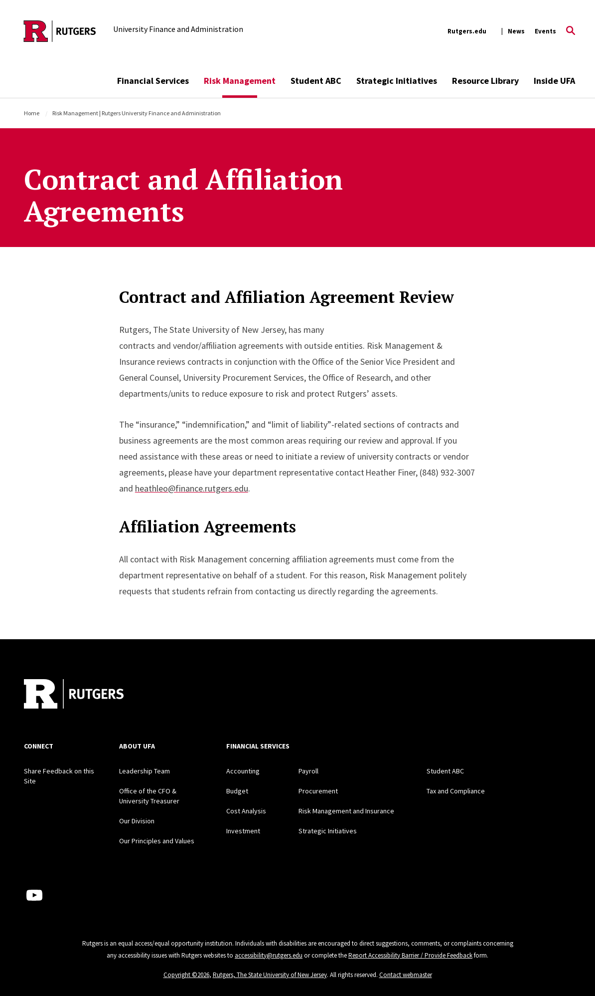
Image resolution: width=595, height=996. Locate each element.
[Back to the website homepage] (60, 31)
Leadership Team (144, 770)
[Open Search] (570, 31)
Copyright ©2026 (186, 975)
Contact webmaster (405, 975)
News (516, 31)
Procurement (318, 790)
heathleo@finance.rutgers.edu (191, 488)
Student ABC (316, 80)
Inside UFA (554, 80)
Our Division (136, 820)
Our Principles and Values (156, 840)
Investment (243, 830)
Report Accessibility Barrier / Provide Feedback (410, 955)
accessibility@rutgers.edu (268, 955)
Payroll (308, 770)
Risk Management (240, 80)
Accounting (243, 770)
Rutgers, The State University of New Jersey (270, 975)
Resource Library (485, 80)
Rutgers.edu (466, 31)
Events (545, 31)
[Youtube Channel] (34, 895)
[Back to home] (74, 695)
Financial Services (153, 80)
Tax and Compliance (456, 790)
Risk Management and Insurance (346, 810)
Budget (237, 790)
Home (31, 113)
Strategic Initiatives (396, 80)
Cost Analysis (246, 810)
